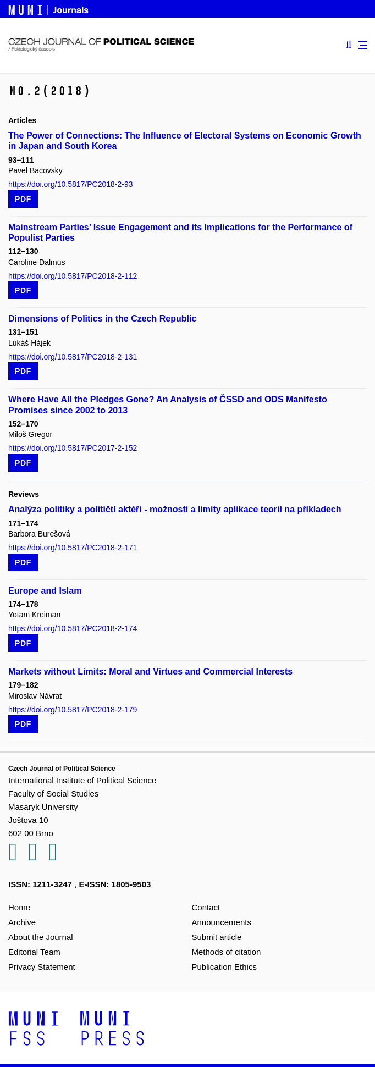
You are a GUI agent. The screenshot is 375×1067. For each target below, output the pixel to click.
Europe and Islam (44, 590)
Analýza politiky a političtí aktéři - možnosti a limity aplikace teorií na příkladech (174, 509)
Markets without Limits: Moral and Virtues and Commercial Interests (150, 671)
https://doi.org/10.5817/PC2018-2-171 (72, 547)
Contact (206, 907)
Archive (22, 922)
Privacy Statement (41, 966)
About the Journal (40, 937)
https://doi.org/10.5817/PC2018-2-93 (70, 184)
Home (19, 907)
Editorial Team (34, 952)
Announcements (221, 922)
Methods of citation (226, 952)
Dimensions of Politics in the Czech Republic (102, 318)
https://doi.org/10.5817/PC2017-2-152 (72, 448)
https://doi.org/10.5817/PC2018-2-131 (72, 356)
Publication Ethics (224, 966)
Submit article (217, 937)
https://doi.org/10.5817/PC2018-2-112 (72, 276)
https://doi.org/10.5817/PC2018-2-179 (72, 709)
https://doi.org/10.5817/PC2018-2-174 (72, 628)
